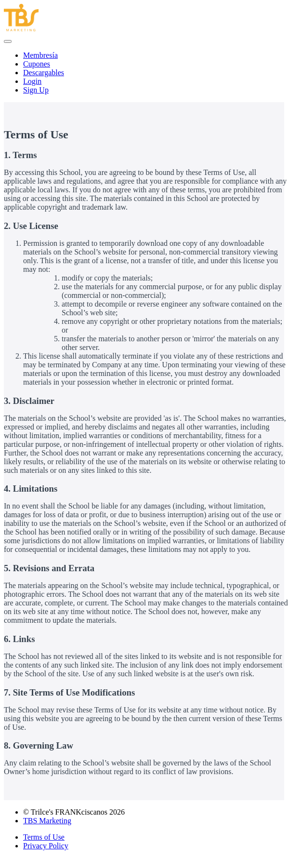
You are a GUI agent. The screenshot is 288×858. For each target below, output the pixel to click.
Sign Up (36, 90)
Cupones (36, 64)
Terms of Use (44, 837)
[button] (8, 41)
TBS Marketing (47, 821)
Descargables (43, 72)
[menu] (144, 72)
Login (32, 81)
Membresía (40, 55)
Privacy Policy (45, 846)
